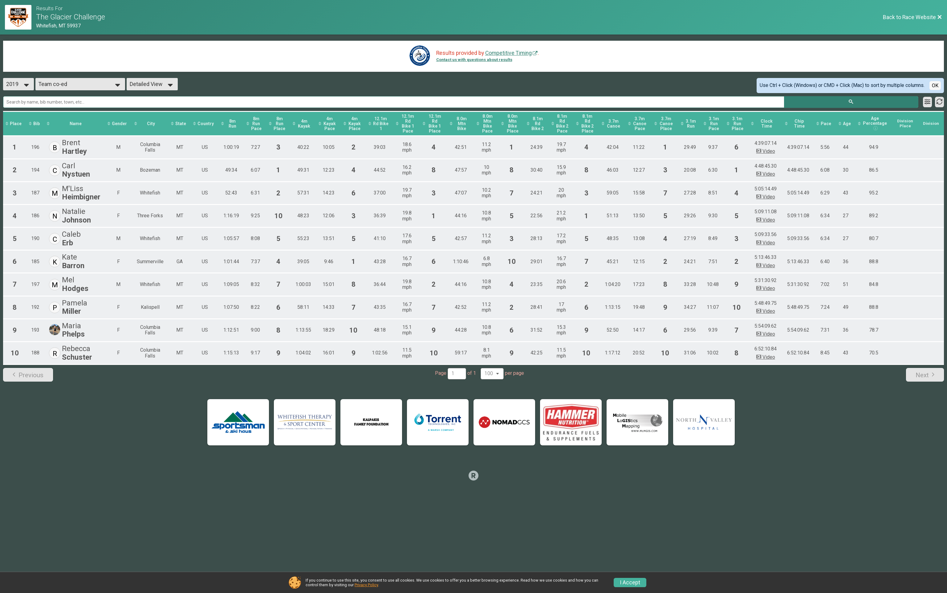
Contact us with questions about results (474, 59)
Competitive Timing (508, 53)
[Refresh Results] (939, 102)
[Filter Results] (927, 102)
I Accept (630, 582)
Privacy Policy (366, 585)
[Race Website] (20, 17)
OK (935, 85)
